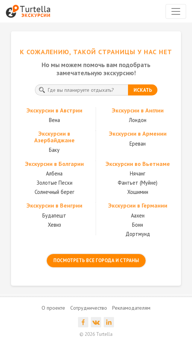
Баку (54, 149)
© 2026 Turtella (96, 334)
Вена (54, 119)
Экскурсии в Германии (137, 205)
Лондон (137, 119)
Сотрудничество (88, 308)
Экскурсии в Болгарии (54, 163)
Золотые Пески (54, 182)
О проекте (53, 308)
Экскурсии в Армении (138, 133)
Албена (54, 173)
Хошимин (137, 191)
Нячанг (137, 173)
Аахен (138, 215)
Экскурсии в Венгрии (54, 205)
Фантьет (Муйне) (137, 182)
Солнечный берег (54, 191)
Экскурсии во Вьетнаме (138, 163)
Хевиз (54, 224)
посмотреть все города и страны (96, 260)
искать (143, 90)
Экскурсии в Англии (138, 110)
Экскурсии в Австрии (54, 110)
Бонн (137, 224)
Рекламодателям (131, 308)
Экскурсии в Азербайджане (54, 137)
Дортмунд (137, 233)
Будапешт (54, 215)
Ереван (137, 143)
